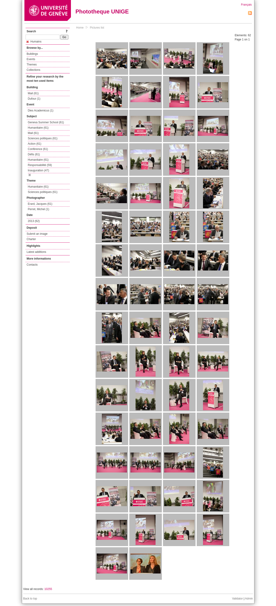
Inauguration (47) (38, 170)
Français (246, 4)
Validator (237, 598)
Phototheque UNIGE (102, 11)
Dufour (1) (34, 98)
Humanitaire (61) (38, 127)
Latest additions (36, 252)
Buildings (32, 53)
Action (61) (34, 143)
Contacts (32, 264)
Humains (34, 41)
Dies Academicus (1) (40, 110)
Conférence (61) (38, 149)
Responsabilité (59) (40, 165)
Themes (32, 64)
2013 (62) (34, 221)
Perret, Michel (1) (38, 209)
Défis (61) (34, 154)
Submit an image (37, 233)
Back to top (30, 598)
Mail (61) (33, 93)
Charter (31, 239)
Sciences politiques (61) (42, 138)
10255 (48, 589)
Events (31, 59)
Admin (249, 598)
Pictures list (97, 27)
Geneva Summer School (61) (46, 122)
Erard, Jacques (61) (40, 203)
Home (80, 27)
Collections (33, 70)
